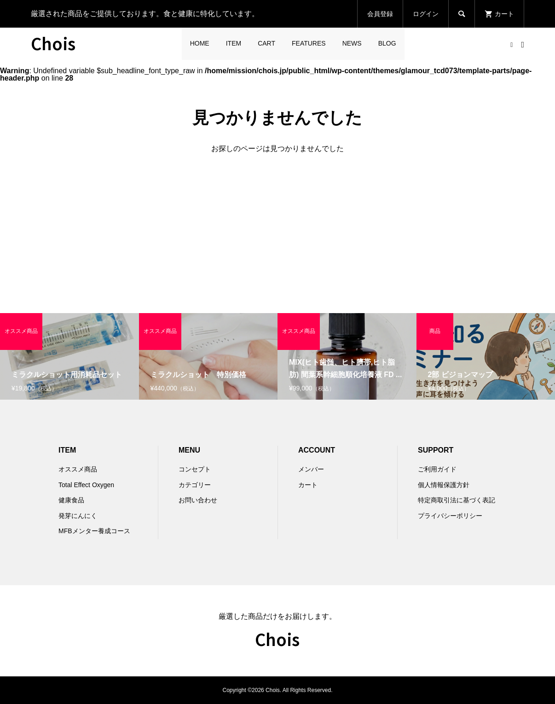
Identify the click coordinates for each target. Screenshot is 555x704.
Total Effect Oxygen (86, 485)
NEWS (352, 43)
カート (308, 485)
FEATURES (309, 43)
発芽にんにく (77, 515)
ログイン (426, 13)
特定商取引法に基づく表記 (456, 500)
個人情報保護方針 (443, 485)
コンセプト (195, 469)
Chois (53, 43)
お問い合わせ (198, 500)
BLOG (387, 43)
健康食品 (71, 500)
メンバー (311, 469)
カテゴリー (195, 485)
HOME (199, 43)
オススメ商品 (77, 469)
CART (266, 43)
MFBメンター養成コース (94, 531)
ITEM (233, 43)
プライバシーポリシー (450, 515)
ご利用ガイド (437, 469)
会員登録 (380, 13)
